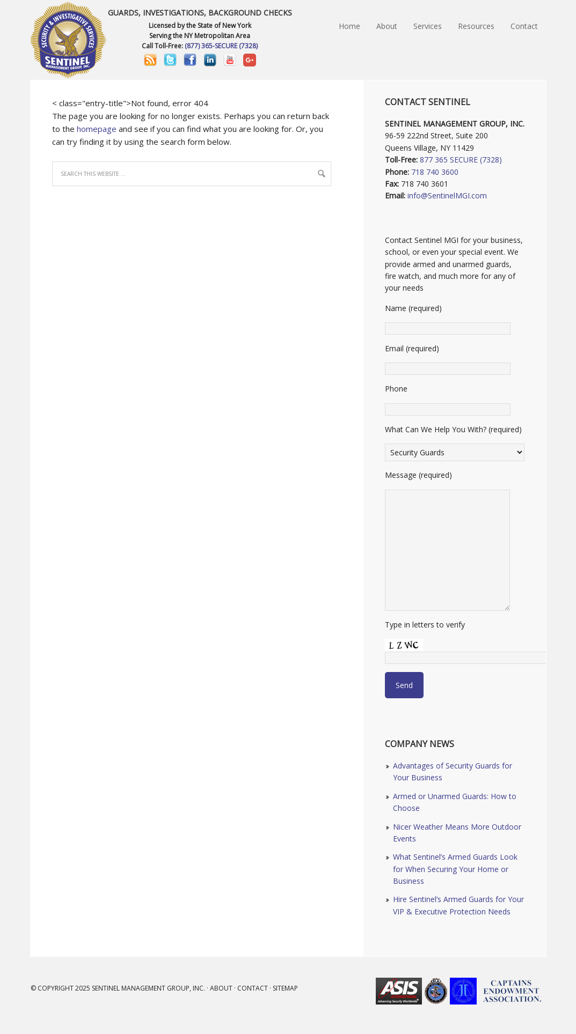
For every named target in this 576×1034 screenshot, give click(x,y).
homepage (96, 128)
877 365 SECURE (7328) (461, 159)
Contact (252, 988)
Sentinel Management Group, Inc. (148, 988)
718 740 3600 (434, 172)
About (221, 988)
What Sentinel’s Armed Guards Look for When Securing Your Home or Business (455, 869)
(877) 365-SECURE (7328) (221, 45)
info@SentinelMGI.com (447, 195)
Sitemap (285, 988)
